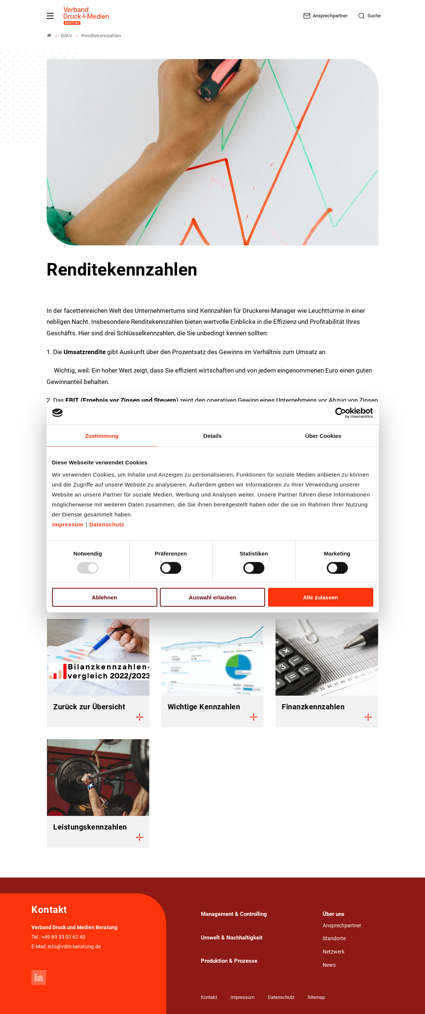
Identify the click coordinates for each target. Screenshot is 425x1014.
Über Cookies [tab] (323, 435)
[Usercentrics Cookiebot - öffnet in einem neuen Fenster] (341, 413)
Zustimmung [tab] (102, 435)
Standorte (334, 938)
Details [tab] (212, 435)
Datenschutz (106, 524)
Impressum (68, 524)
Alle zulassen (320, 597)
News (329, 965)
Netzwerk (334, 952)
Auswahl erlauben (212, 597)
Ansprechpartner (342, 926)
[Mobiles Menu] (50, 15)
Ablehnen (104, 597)
